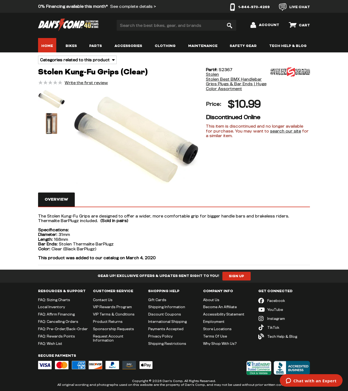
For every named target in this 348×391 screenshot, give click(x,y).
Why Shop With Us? (220, 343)
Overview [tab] (56, 199)
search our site (285, 131)
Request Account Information (108, 338)
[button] (51, 99)
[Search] (229, 25)
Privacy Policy (160, 336)
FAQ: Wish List (50, 343)
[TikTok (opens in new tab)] (284, 327)
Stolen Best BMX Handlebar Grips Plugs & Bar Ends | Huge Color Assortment (236, 84)
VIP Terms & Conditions (114, 314)
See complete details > (133, 6)
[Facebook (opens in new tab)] (284, 300)
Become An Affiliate (220, 307)
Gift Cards (157, 300)
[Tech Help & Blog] (284, 336)
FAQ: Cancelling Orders (58, 321)
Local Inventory (51, 307)
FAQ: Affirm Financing (56, 314)
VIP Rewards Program (112, 307)
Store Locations (217, 329)
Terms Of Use (215, 336)
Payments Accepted (166, 329)
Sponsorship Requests (113, 329)
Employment (214, 321)
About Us (211, 300)
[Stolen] (289, 79)
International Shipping (167, 321)
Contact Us (103, 300)
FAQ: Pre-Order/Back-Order (63, 329)
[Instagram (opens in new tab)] (284, 318)
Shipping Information (166, 307)
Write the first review (86, 82)
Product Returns (108, 321)
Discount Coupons (164, 314)
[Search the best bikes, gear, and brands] (176, 25)
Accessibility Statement (223, 314)
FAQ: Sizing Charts (54, 300)
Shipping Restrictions (167, 343)
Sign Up (236, 276)
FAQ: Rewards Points (56, 336)
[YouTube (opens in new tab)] (284, 309)
